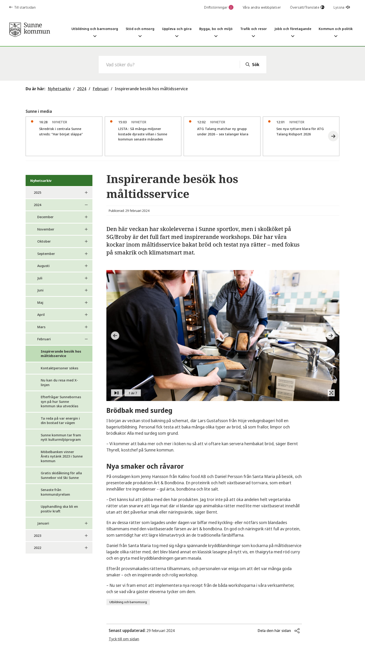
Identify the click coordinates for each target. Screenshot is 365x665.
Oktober (44, 241)
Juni (40, 290)
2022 (37, 547)
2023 (37, 535)
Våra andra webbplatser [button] (262, 7)
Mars (41, 326)
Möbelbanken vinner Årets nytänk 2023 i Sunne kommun (62, 456)
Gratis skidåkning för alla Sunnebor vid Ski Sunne (61, 475)
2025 (37, 192)
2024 (81, 88)
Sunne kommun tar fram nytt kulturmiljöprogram (61, 437)
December (45, 216)
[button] (333, 136)
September (46, 253)
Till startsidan (22, 7)
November (45, 229)
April (41, 314)
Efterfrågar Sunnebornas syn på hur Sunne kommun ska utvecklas (61, 401)
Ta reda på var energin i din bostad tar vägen (60, 420)
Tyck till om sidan (124, 639)
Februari (100, 88)
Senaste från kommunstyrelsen (55, 492)
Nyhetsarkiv (59, 88)
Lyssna (342, 7)
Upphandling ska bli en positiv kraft (59, 508)
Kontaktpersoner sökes (59, 368)
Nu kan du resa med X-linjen (59, 382)
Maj (40, 302)
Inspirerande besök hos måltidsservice (151, 88)
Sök (255, 64)
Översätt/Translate (307, 7)
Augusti (43, 265)
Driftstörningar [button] (218, 7)
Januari (43, 523)
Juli (39, 278)
